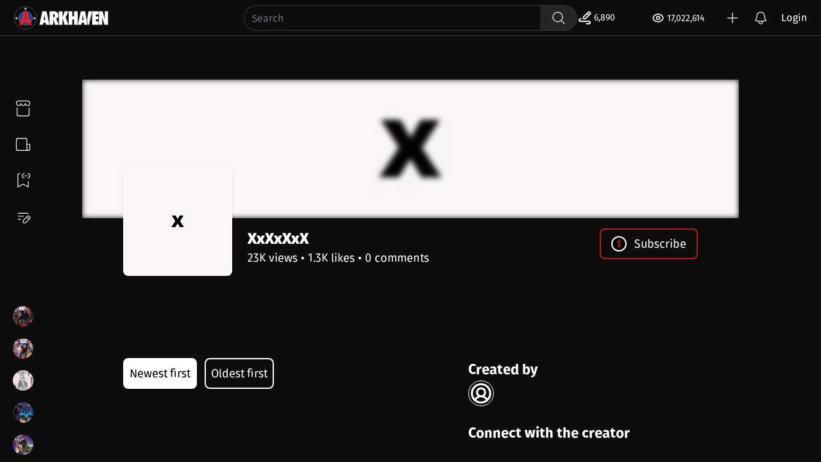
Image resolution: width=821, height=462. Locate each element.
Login (794, 17)
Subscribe (648, 244)
